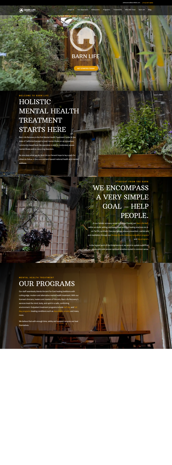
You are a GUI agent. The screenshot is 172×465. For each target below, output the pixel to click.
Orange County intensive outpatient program (130, 235)
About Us (71, 10)
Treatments (117, 10)
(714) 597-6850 (147, 3)
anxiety (67, 311)
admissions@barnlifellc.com (131, 3)
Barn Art (142, 10)
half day (67, 307)
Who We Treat (130, 10)
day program (143, 239)
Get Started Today (86, 68)
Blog (149, 10)
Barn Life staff (142, 223)
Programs (106, 10)
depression (58, 311)
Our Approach (83, 10)
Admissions (95, 10)
